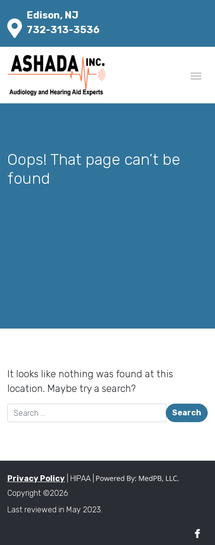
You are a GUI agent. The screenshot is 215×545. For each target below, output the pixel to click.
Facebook (197, 534)
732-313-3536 (63, 30)
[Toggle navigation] (196, 75)
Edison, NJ (52, 15)
